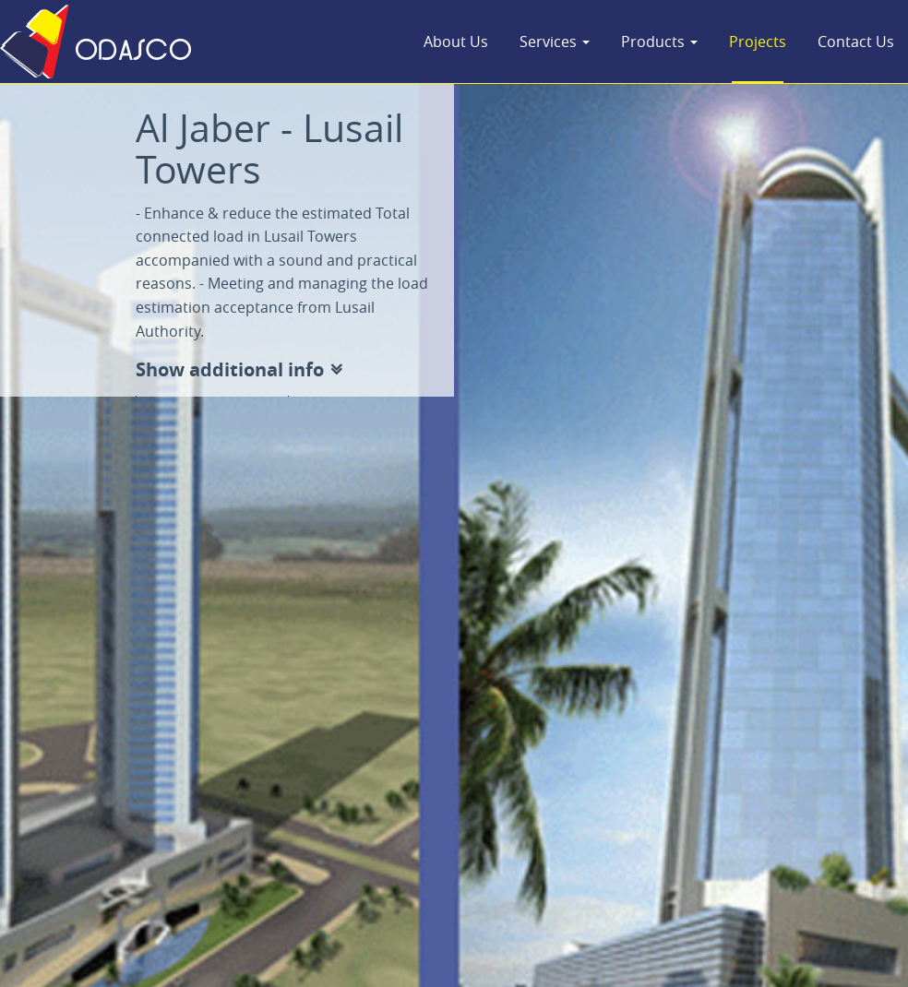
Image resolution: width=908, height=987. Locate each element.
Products (659, 41)
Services (555, 41)
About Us (456, 41)
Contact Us (856, 41)
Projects (757, 41)
